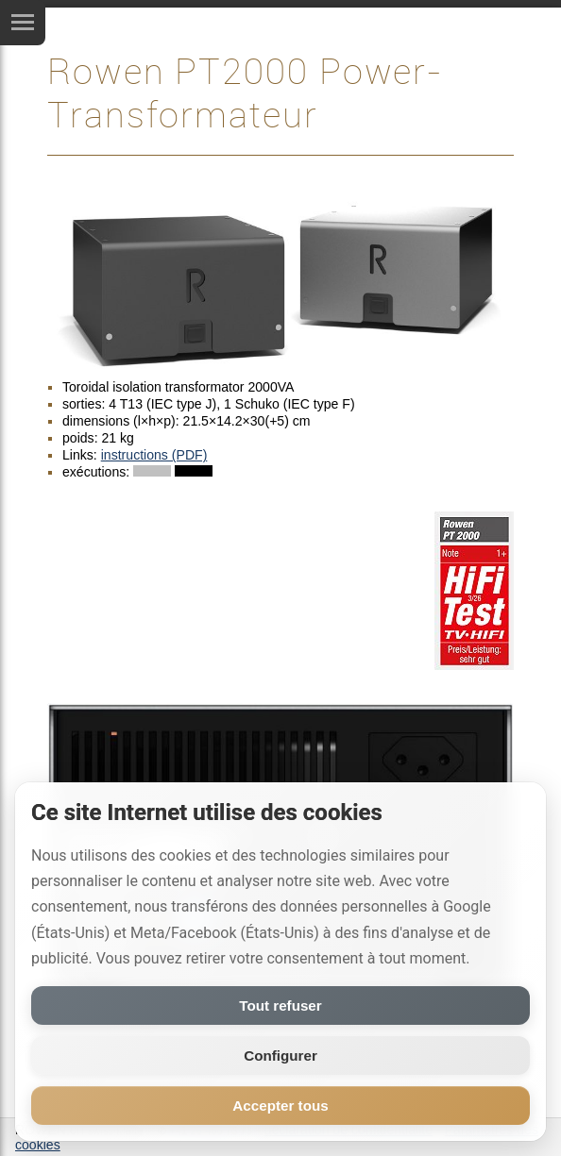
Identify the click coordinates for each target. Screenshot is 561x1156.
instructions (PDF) (154, 454)
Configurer (280, 1055)
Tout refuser (280, 1005)
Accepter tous (280, 1105)
